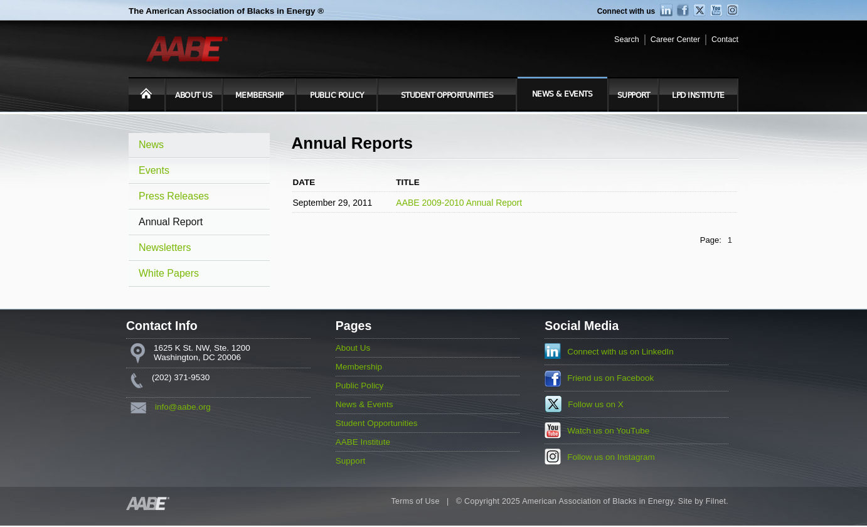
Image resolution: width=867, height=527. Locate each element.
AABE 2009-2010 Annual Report (459, 203)
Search (626, 39)
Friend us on (610, 378)
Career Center (675, 39)
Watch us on (608, 430)
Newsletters (165, 247)
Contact (724, 39)
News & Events (562, 94)
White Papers (169, 273)
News (151, 144)
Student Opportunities (447, 95)
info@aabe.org (183, 407)
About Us (193, 95)
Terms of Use (415, 501)
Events (154, 170)
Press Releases (174, 196)
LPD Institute (698, 95)
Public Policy (337, 95)
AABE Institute (363, 442)
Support (633, 95)
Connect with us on (620, 351)
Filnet (716, 501)
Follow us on (596, 404)
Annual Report (171, 221)
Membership (259, 95)
